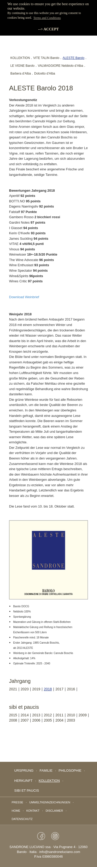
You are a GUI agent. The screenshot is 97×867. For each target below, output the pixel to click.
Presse (17, 802)
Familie (46, 770)
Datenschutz (22, 819)
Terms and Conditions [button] (47, 18)
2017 (59, 689)
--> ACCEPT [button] (48, 29)
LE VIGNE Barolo (22, 66)
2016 (71, 689)
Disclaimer (54, 810)
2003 (71, 720)
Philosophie (70, 770)
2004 (59, 720)
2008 (13, 720)
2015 (13, 715)
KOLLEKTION (20, 58)
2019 (36, 689)
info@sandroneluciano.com (59, 852)
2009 (83, 715)
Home (16, 810)
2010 (71, 715)
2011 (59, 715)
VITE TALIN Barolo (46, 58)
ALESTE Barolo (73, 58)
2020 (25, 689)
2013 (36, 715)
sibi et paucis (26, 790)
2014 (25, 715)
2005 (48, 720)
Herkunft (23, 781)
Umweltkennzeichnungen (49, 802)
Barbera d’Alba (20, 73)
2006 (36, 720)
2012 (48, 715)
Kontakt (33, 810)
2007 (25, 720)
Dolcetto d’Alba (44, 73)
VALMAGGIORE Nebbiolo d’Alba (60, 66)
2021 (13, 689)
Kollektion (49, 781)
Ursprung (23, 770)
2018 (48, 689)
